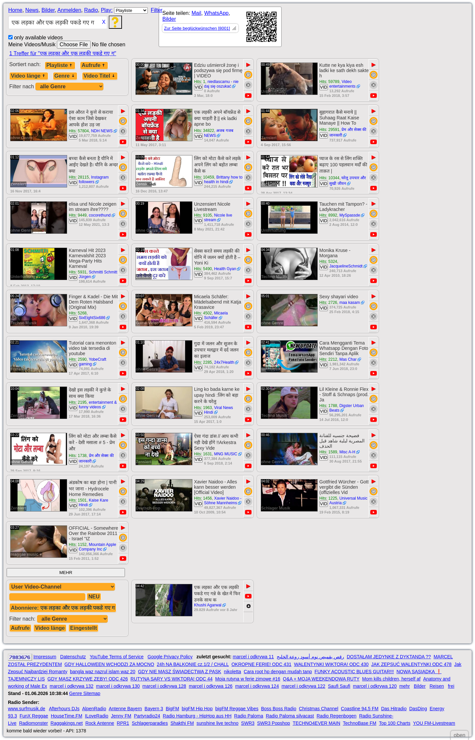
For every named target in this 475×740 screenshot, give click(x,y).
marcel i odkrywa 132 (71, 686)
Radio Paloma (248, 716)
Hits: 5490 (203, 269)
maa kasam (349, 302)
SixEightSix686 (92, 317)
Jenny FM (121, 716)
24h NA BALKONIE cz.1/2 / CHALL (193, 664)
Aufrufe (94, 65)
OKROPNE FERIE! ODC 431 (261, 664)
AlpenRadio (94, 708)
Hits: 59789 (329, 81)
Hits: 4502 (203, 313)
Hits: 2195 (78, 402)
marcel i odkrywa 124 (257, 686)
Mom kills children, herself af (391, 678)
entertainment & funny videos (98, 404)
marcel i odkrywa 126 (210, 686)
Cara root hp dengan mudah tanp (278, 671)
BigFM (172, 708)
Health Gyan (225, 269)
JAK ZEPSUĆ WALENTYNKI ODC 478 (411, 664)
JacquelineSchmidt (346, 266)
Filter (157, 10)
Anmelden (69, 10)
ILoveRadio (96, 716)
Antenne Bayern (125, 708)
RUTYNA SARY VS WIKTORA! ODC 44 (172, 678)
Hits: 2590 (78, 359)
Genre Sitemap (84, 693)
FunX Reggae (34, 716)
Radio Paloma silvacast (290, 716)
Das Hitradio (394, 708)
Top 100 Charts (394, 723)
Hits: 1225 (328, 498)
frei (451, 686)
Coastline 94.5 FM (359, 708)
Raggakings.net (67, 723)
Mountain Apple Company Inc (97, 547)
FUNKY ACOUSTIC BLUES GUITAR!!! (354, 671)
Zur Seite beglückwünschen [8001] (197, 28)
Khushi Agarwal (207, 605)
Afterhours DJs (64, 708)
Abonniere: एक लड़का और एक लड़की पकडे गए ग (63, 608)
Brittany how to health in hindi (223, 179)
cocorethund (100, 215)
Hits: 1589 (328, 452)
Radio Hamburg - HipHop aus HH (197, 716)
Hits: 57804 (79, 131)
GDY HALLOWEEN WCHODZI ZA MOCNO (109, 664)
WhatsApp (216, 13)
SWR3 (247, 723)
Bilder (48, 10)
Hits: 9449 (78, 215)
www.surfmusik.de (26, 708)
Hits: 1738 (78, 455)
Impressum (44, 656)
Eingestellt (83, 628)
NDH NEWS (101, 131)
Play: (107, 10)
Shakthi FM (182, 723)
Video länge (29, 76)
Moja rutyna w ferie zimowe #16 (247, 678)
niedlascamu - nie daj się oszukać (221, 84)
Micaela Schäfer (216, 315)
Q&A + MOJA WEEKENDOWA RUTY (321, 678)
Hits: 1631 (203, 454)
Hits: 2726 (328, 302)
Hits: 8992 (328, 215)
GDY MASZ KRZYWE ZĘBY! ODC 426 (88, 678)
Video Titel (100, 76)
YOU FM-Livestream (434, 723)
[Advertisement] (341, 28)
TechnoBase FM (359, 723)
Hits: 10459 (204, 177)
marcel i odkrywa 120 (375, 686)
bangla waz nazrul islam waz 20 (103, 671)
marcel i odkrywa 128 (164, 686)
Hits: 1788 (328, 405)
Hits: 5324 (328, 261)
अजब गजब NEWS (218, 133)
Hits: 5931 (78, 272)
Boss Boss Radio (279, 708)
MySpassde (349, 215)
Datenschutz (73, 656)
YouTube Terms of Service (116, 656)
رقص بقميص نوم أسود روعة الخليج (310, 656)
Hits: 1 (199, 81)
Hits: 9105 (203, 215)
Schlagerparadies (150, 723)
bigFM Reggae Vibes (236, 708)
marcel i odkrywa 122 (303, 686)
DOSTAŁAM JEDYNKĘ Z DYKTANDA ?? (389, 656)
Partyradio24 (147, 716)
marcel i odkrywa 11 (253, 656)
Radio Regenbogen (337, 716)
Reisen (436, 686)
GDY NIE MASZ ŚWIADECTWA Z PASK (179, 671)
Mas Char (348, 359)
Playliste (60, 65)
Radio (91, 10)
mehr (404, 686)
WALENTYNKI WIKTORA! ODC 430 (331, 664)
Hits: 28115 (79, 177)
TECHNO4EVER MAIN (316, 723)
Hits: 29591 (329, 129)
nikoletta (232, 671)
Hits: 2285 (203, 362)
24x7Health (224, 362)
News (32, 10)
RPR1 (123, 723)
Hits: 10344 (329, 178)
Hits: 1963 (203, 407)
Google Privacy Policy (169, 656)
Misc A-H (347, 452)
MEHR (65, 572)
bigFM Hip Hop (197, 708)
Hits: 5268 (78, 313)
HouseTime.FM (66, 716)
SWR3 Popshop (273, 723)
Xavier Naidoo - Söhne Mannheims (222, 500)
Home (15, 10)
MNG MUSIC (225, 454)
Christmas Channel (318, 708)
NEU (93, 596)
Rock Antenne (99, 723)
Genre (65, 76)
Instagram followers (94, 179)
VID (198, 87)
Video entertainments (342, 84)
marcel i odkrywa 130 (118, 686)
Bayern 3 (153, 708)
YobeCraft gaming (92, 361)
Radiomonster (33, 723)
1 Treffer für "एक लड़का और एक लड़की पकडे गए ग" (62, 53)
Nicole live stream (218, 217)
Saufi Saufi (339, 686)
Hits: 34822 (204, 130)
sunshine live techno (217, 723)
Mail (196, 13)
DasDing (418, 708)
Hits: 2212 (328, 359)
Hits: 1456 (203, 498)
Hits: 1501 (78, 500)
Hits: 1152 (78, 544)
